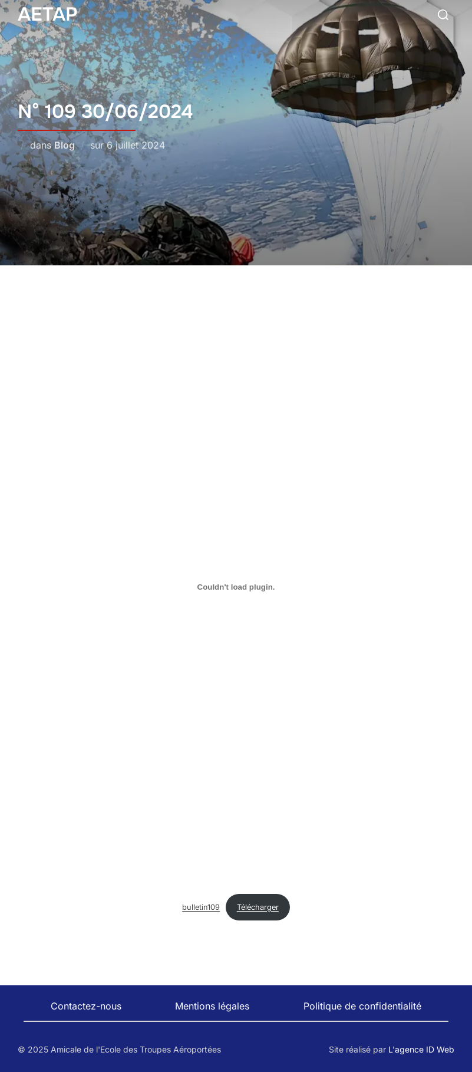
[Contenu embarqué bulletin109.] (236, 587)
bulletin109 (201, 907)
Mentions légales (212, 1006)
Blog (64, 145)
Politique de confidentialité (362, 1006)
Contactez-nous (86, 1006)
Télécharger (258, 907)
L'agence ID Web (421, 1049)
